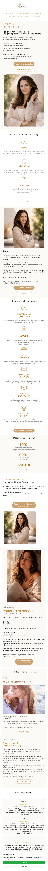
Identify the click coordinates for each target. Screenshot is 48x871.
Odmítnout (24, 866)
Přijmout (24, 862)
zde (25, 859)
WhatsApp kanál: (12, 744)
